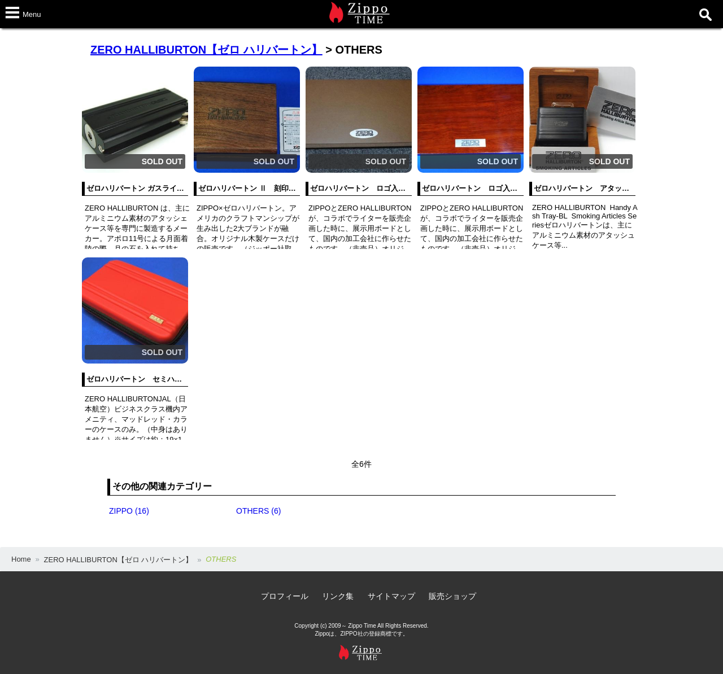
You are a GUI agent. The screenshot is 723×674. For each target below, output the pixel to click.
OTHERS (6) (258, 510)
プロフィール (284, 596)
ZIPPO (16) (129, 510)
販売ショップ (452, 596)
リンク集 (338, 596)
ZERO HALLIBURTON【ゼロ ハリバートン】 (206, 49)
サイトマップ (391, 596)
